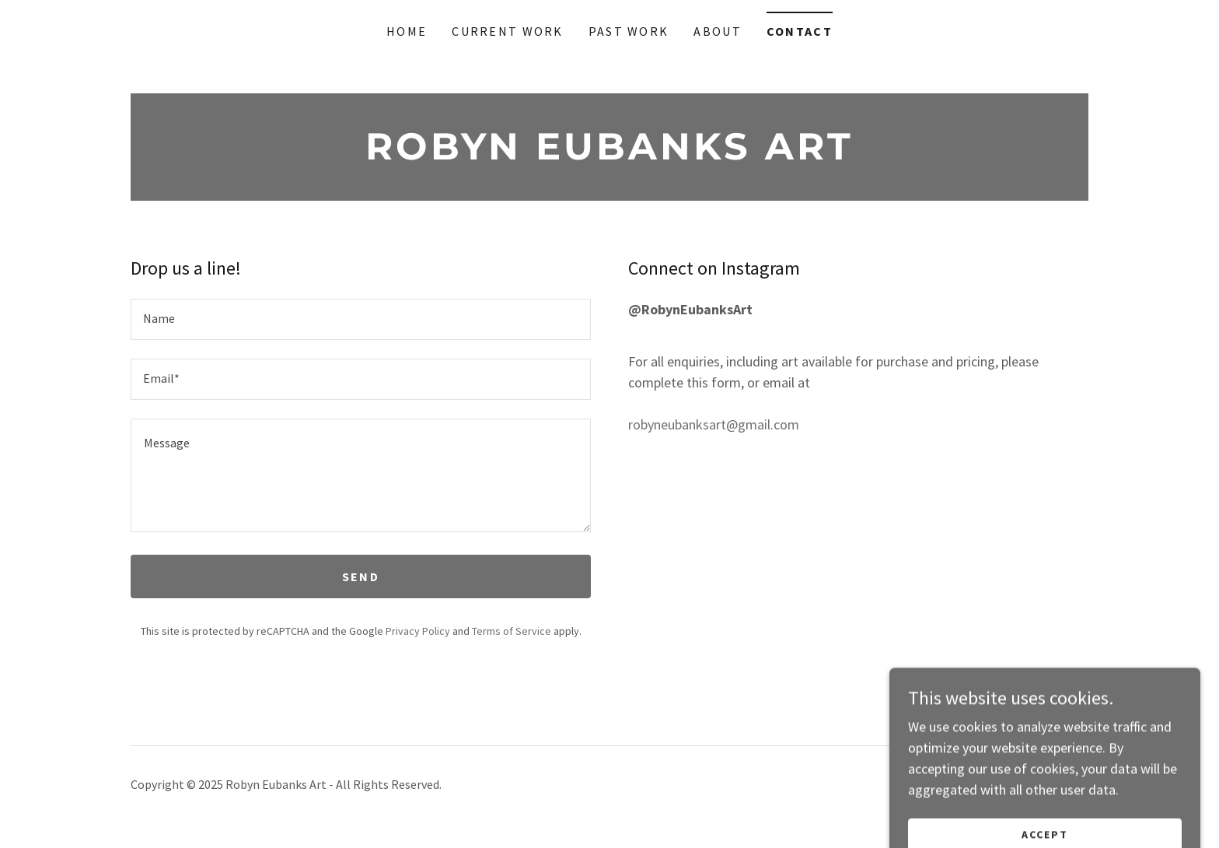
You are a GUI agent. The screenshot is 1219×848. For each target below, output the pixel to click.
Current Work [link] (507, 31)
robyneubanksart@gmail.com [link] (713, 424)
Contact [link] (800, 31)
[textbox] (361, 319)
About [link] (717, 31)
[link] (609, 154)
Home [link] (406, 31)
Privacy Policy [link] (418, 631)
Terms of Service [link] (511, 631)
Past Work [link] (629, 31)
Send (360, 576)
